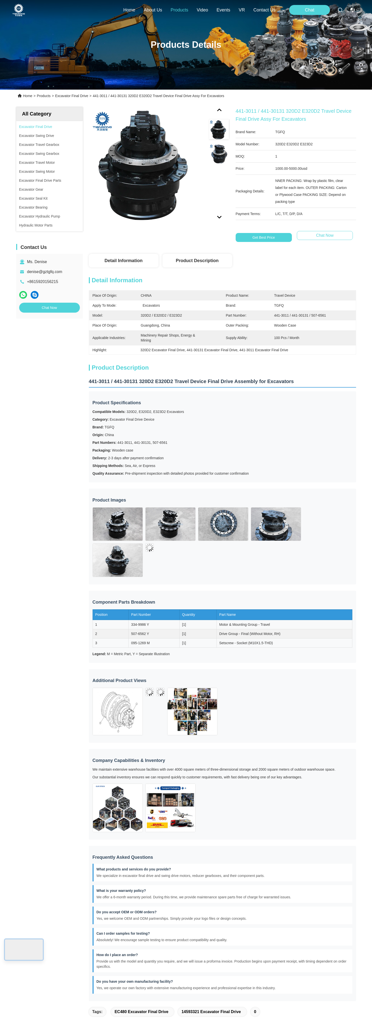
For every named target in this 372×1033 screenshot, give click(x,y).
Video (24, 965)
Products (44, 96)
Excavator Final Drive (71, 96)
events (223, 9)
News (24, 974)
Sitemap (80, 1028)
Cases (24, 983)
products (179, 9)
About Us (27, 947)
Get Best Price (264, 237)
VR (242, 9)
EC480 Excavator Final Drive (141, 871)
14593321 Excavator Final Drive (211, 871)
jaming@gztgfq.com (142, 984)
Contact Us (29, 992)
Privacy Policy (59, 1028)
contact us (264, 9)
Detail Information (124, 260)
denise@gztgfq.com (44, 272)
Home (129, 9)
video (202, 9)
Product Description (197, 260)
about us (153, 9)
